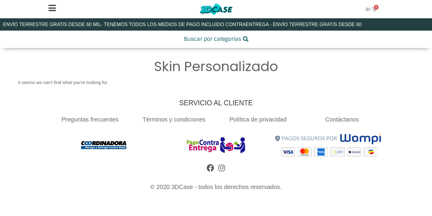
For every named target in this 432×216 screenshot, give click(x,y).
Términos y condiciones (174, 119)
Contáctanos (342, 119)
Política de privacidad (258, 119)
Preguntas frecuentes (90, 119)
